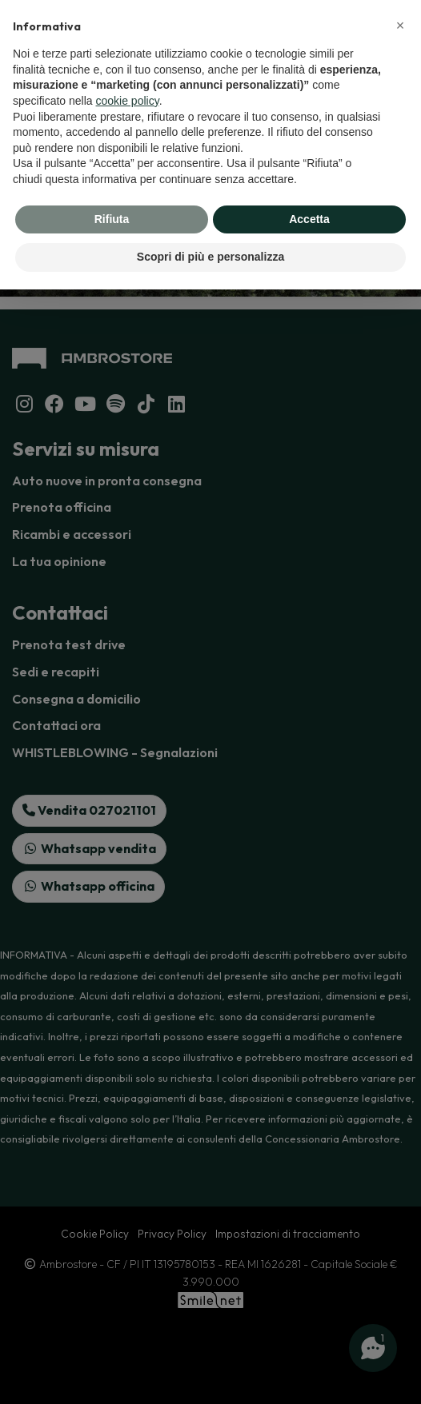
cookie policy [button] (127, 100)
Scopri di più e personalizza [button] (210, 256)
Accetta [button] (309, 219)
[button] (400, 25)
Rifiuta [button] (112, 219)
